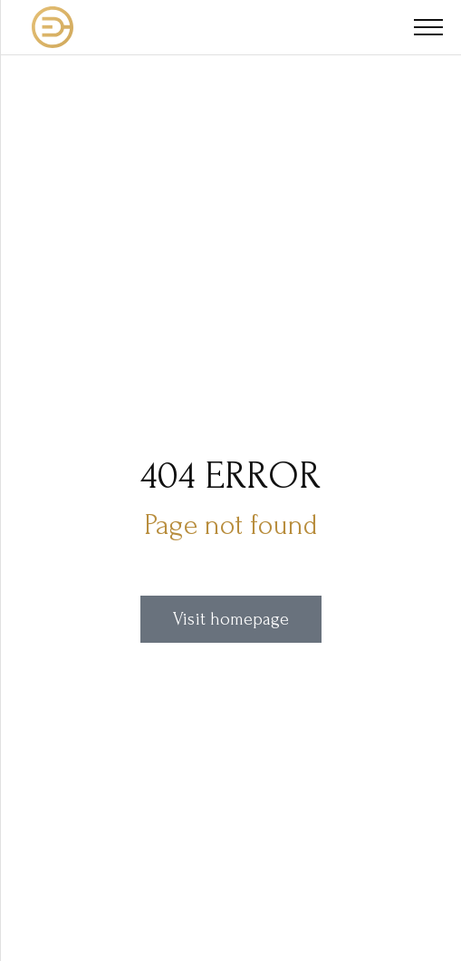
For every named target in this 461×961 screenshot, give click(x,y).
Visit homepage (231, 619)
